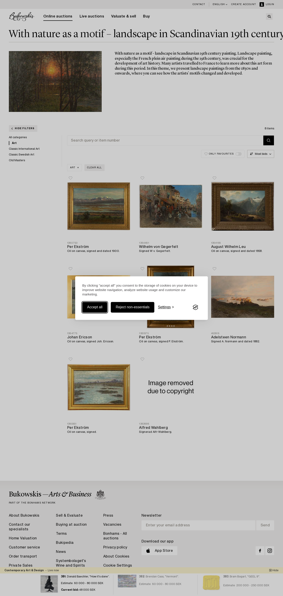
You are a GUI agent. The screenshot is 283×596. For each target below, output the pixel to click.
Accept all (94, 307)
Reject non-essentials (132, 307)
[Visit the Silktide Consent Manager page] (195, 307)
